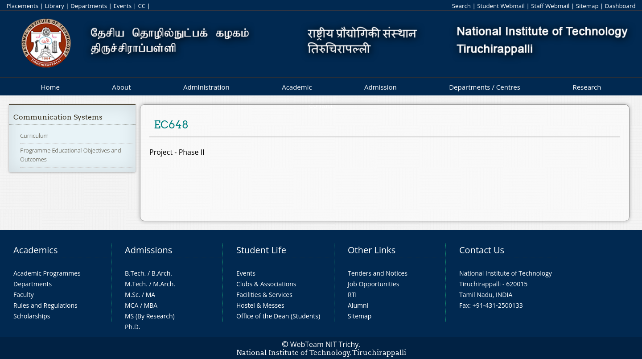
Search (461, 6)
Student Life (261, 250)
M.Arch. (164, 284)
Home (50, 87)
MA (150, 294)
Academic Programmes (47, 273)
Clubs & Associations (266, 284)
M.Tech (135, 284)
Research (586, 87)
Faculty (23, 294)
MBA (151, 305)
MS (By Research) (150, 316)
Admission (380, 87)
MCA (131, 305)
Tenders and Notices (377, 273)
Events (122, 6)
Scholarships (31, 316)
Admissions (148, 250)
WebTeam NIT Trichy (324, 344)
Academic (297, 87)
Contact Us (481, 250)
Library (54, 6)
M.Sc (132, 294)
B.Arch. (162, 273)
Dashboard (620, 6)
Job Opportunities (373, 284)
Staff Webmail (550, 6)
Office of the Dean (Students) (278, 316)
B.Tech (134, 273)
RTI (352, 294)
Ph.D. (132, 326)
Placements (22, 6)
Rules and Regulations (45, 305)
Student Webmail (501, 6)
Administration (206, 87)
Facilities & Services (264, 294)
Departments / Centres (484, 87)
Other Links (371, 250)
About (121, 87)
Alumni (358, 305)
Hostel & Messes (260, 305)
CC (141, 6)
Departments (88, 6)
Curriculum (34, 136)
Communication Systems (58, 117)
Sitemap (587, 6)
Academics (35, 250)
